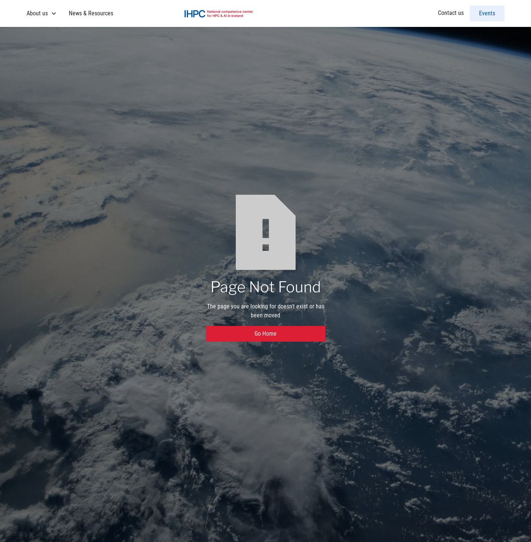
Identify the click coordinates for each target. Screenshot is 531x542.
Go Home (265, 333)
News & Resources (91, 13)
